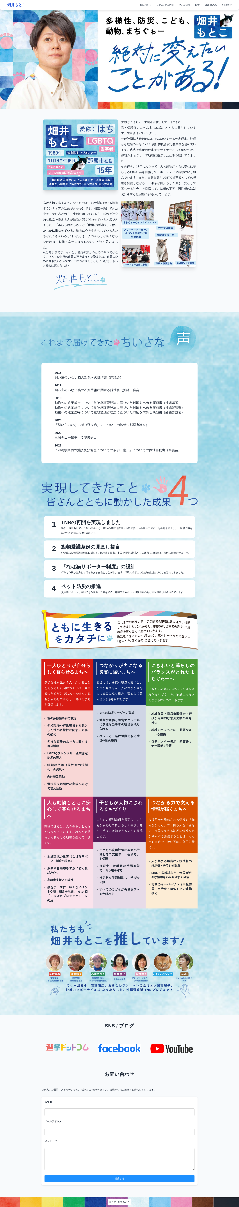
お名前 (48, 1101)
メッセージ (51, 1141)
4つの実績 (184, 4)
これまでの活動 (165, 4)
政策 (197, 4)
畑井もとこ (16, 5)
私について (146, 4)
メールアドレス (53, 1121)
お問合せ (227, 4)
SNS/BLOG (211, 4)
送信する (119, 1178)
